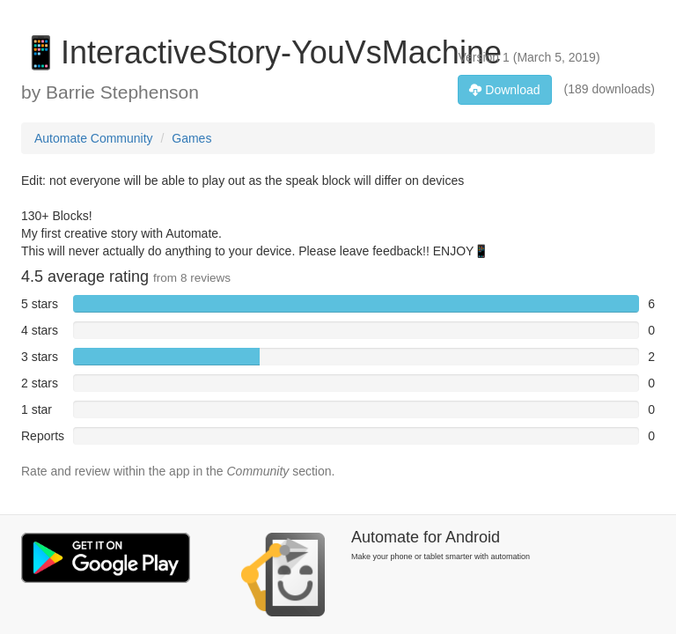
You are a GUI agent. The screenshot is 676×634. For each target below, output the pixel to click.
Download (504, 90)
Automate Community (93, 138)
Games (191, 138)
